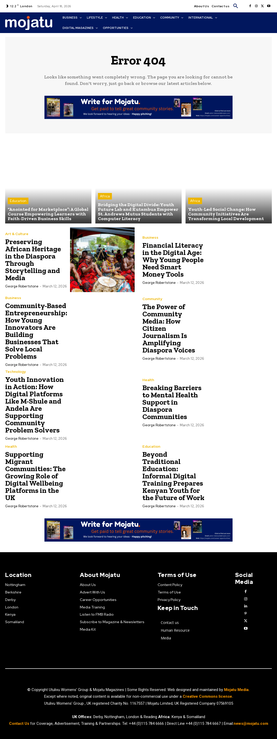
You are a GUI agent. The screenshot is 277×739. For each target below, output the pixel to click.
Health (148, 380)
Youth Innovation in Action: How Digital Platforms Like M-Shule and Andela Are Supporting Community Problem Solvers (34, 404)
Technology (15, 371)
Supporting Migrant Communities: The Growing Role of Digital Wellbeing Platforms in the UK (35, 476)
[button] (235, 6)
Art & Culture (16, 234)
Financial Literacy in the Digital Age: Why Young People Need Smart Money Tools (173, 259)
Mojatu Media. (237, 689)
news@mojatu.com (251, 723)
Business (150, 237)
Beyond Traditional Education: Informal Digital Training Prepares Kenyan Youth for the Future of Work (173, 476)
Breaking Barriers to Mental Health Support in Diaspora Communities (172, 402)
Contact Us (19, 723)
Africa (105, 196)
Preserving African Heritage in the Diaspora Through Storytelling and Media (33, 259)
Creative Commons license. (208, 696)
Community (152, 299)
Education (18, 201)
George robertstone (22, 286)
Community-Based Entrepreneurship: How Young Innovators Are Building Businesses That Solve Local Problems (36, 330)
